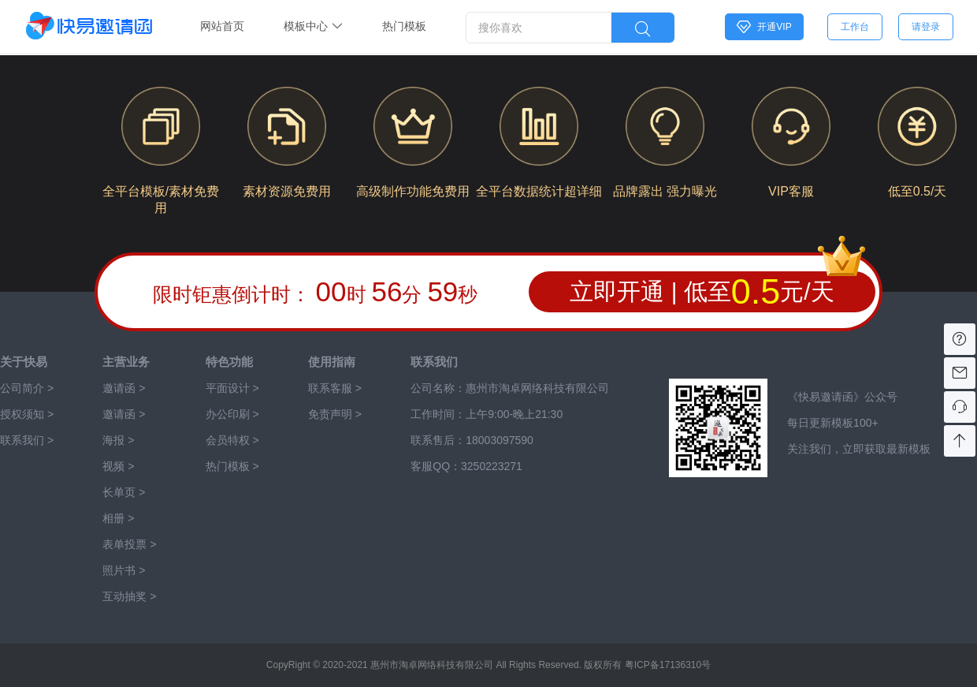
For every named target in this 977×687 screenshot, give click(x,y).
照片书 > (123, 570)
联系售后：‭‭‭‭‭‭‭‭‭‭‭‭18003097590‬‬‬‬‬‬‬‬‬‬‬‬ (471, 440)
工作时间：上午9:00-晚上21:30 (486, 414)
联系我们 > (27, 440)
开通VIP (764, 27)
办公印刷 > (232, 414)
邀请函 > (123, 414)
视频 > (118, 466)
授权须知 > (27, 414)
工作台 (855, 26)
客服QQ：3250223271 (466, 466)
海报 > (118, 440)
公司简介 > (27, 388)
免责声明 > (335, 414)
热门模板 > (232, 466)
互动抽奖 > (129, 596)
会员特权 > (232, 440)
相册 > (118, 518)
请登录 (926, 26)
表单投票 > (129, 544)
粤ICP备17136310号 (668, 664)
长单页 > (123, 492)
